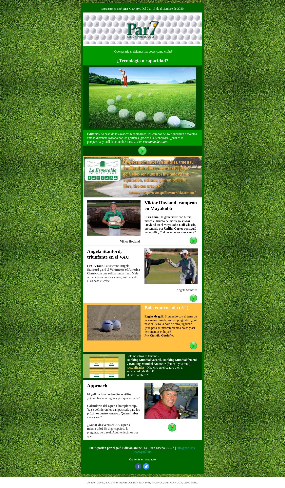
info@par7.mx (186, 448)
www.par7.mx (143, 451)
